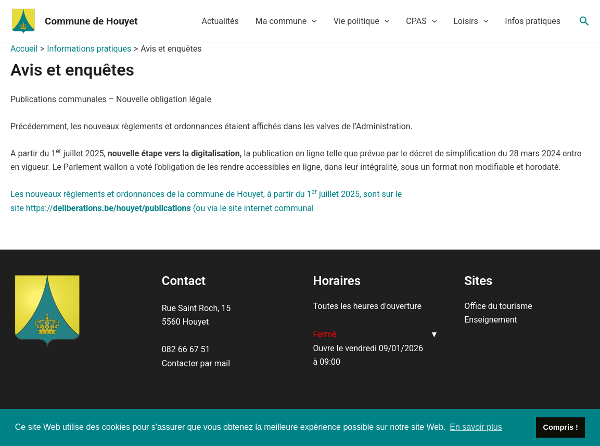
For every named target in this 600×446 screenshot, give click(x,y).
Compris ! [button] (560, 427)
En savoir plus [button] (476, 427)
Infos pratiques (532, 21)
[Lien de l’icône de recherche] (584, 21)
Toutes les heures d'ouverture (367, 306)
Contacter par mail (196, 363)
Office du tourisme (498, 306)
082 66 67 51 (186, 349)
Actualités (219, 21)
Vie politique (362, 21)
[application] (312, 21)
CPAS (421, 21)
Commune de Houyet (91, 21)
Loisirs (470, 21)
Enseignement (490, 320)
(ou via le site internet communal (252, 208)
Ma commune (286, 21)
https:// (108, 208)
